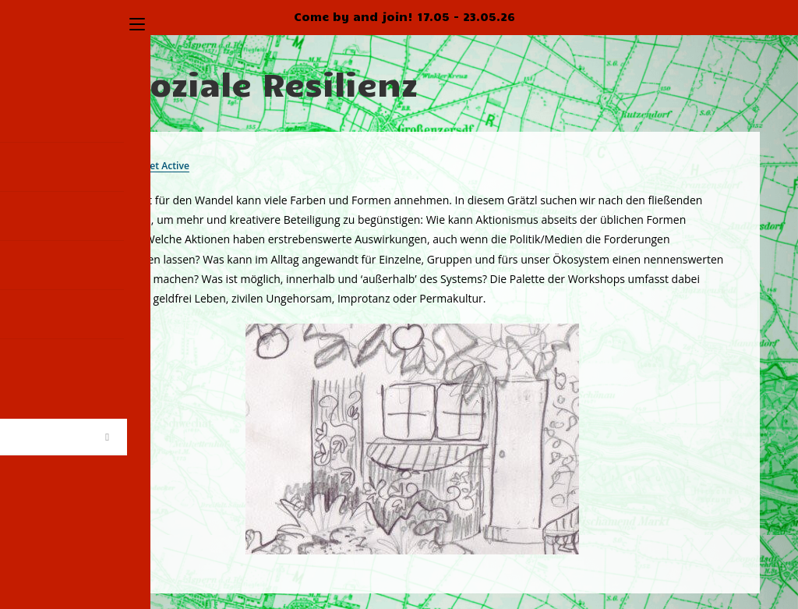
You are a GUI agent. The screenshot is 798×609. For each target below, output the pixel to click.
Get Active (170, 165)
